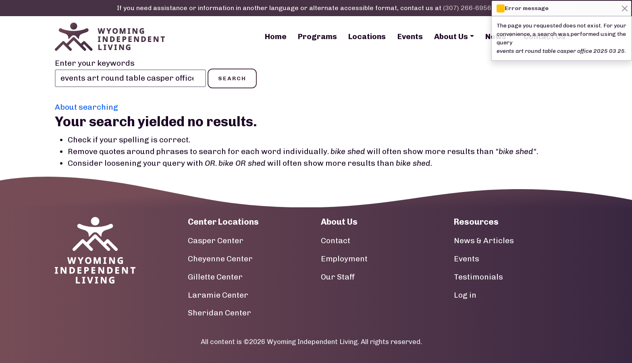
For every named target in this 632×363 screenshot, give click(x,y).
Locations (367, 36)
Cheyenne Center (220, 258)
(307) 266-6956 (467, 8)
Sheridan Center (219, 312)
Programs (317, 36)
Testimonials (478, 277)
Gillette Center (215, 277)
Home (276, 36)
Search (232, 78)
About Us (451, 36)
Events (410, 36)
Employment (344, 258)
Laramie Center (218, 295)
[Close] (624, 8)
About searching (86, 107)
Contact (335, 240)
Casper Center (215, 240)
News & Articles (484, 240)
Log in (465, 295)
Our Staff (338, 277)
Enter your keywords (95, 63)
